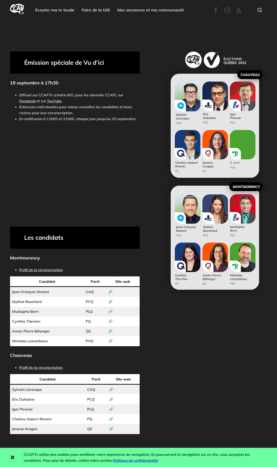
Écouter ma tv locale (54, 10)
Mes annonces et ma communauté (150, 10)
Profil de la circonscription (41, 269)
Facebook (27, 101)
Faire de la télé (96, 10)
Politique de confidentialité (135, 460)
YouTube (54, 101)
